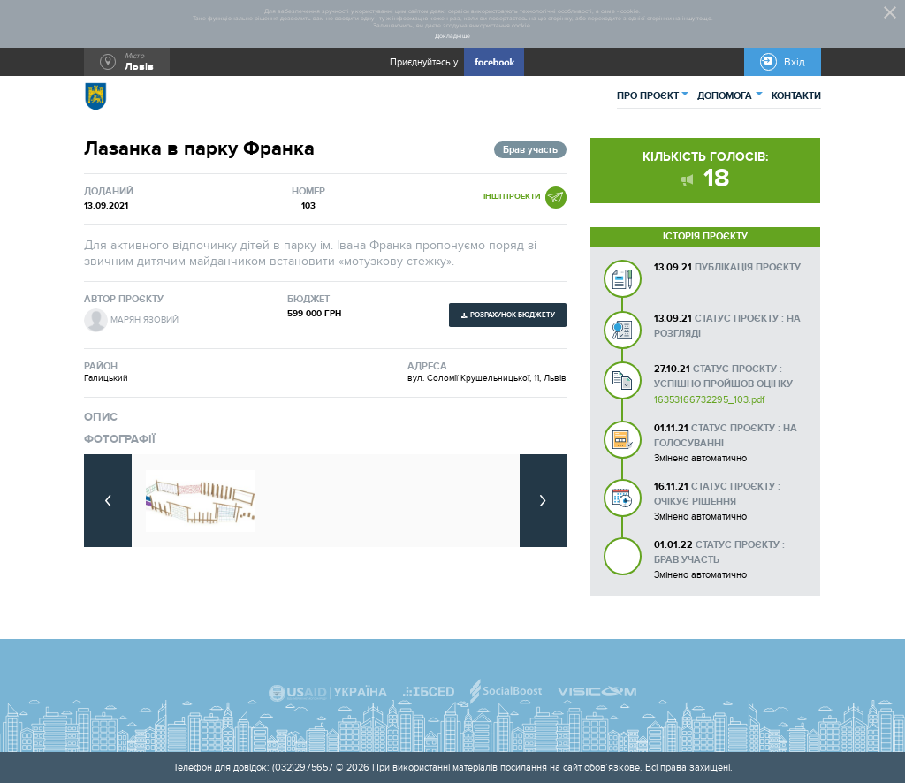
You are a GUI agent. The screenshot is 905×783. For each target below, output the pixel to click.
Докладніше (452, 36)
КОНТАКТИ (796, 96)
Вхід (794, 62)
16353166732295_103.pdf (709, 400)
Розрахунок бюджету (512, 315)
